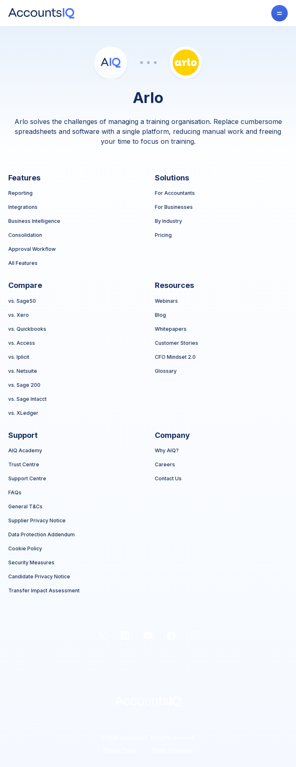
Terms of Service (172, 750)
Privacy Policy (120, 750)
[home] (41, 13)
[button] (279, 13)
